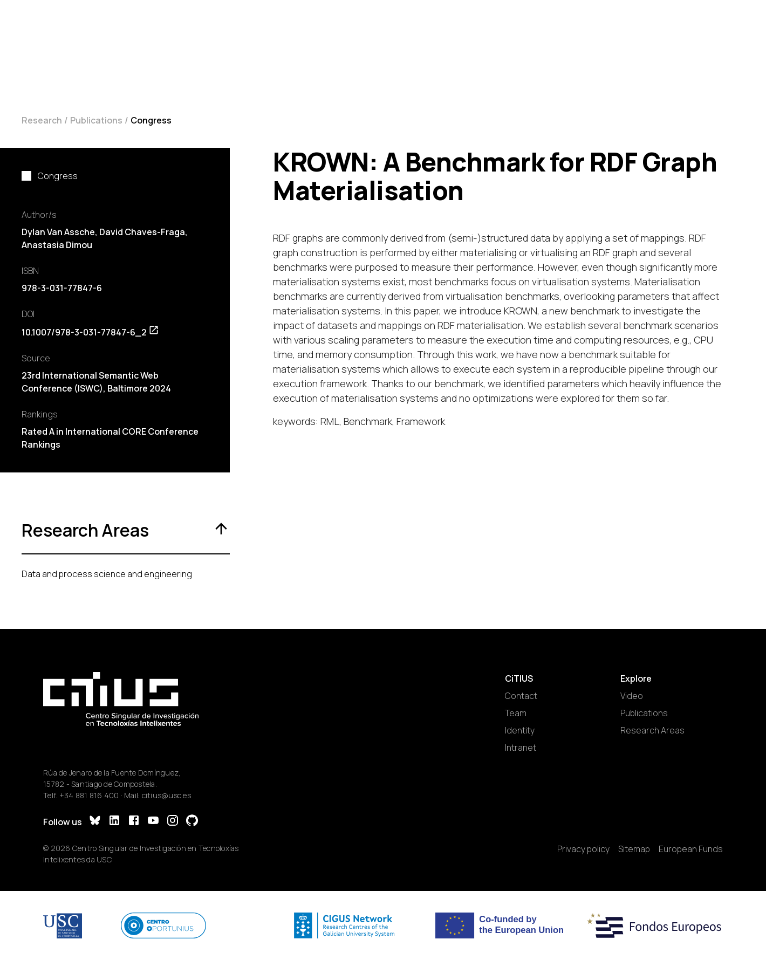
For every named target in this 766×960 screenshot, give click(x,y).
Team (515, 713)
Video (631, 696)
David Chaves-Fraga (142, 232)
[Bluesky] (94, 821)
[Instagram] (172, 821)
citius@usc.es (166, 795)
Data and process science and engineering (107, 574)
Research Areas (652, 730)
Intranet (520, 747)
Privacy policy (583, 849)
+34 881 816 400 (89, 795)
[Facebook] (133, 821)
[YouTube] (153, 821)
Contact (521, 696)
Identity (520, 730)
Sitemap (634, 849)
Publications (96, 120)
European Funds (691, 849)
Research (42, 120)
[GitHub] (192, 821)
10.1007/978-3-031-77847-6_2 (90, 332)
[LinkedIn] (114, 821)
